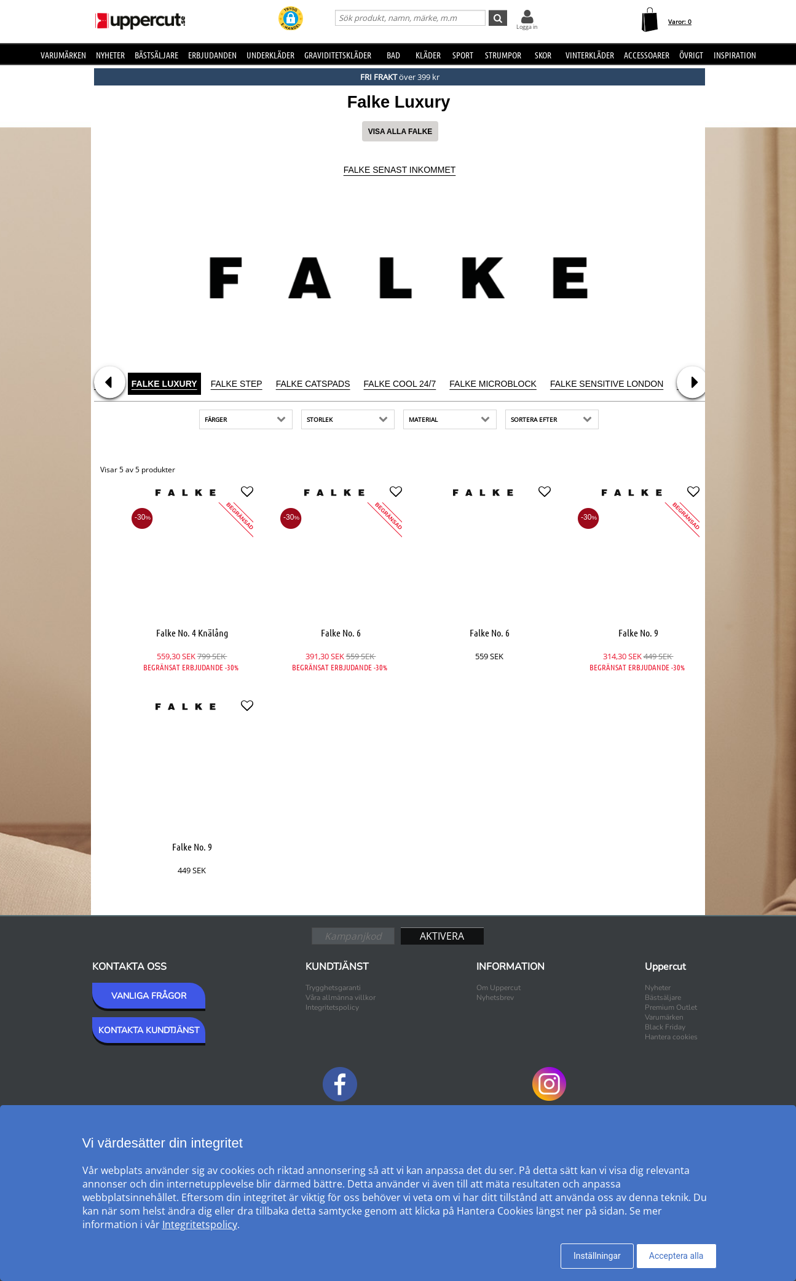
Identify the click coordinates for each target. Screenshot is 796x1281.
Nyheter (110, 54)
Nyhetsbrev (495, 997)
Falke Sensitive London (606, 384)
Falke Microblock (493, 384)
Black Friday (665, 1027)
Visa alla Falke (400, 131)
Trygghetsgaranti (333, 988)
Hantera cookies (671, 1037)
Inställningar (597, 1256)
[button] (290, 19)
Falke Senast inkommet (400, 170)
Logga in (527, 27)
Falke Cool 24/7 (400, 384)
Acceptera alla (676, 1256)
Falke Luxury (164, 384)
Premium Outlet (671, 1007)
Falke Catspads (313, 384)
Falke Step (236, 384)
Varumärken (63, 54)
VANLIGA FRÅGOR (148, 996)
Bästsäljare (156, 54)
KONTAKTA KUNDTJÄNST (148, 1030)
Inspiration (735, 54)
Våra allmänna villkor (340, 997)
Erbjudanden (212, 54)
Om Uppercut (498, 988)
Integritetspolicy (332, 1007)
